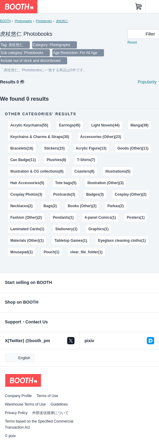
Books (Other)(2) (82, 206)
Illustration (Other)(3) (105, 183)
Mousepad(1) (21, 252)
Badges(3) (95, 194)
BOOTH (5, 21)
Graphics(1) (98, 229)
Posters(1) (136, 217)
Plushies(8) (56, 160)
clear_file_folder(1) (86, 252)
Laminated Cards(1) (27, 229)
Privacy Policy (16, 413)
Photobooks (44, 21)
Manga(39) (139, 125)
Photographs (23, 21)
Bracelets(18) (21, 148)
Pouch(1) (51, 252)
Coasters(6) (84, 171)
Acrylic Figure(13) (91, 148)
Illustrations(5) (117, 171)
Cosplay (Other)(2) (130, 194)
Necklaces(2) (21, 206)
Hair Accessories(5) (27, 183)
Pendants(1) (63, 217)
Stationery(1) (66, 229)
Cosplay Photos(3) (26, 194)
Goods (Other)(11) (132, 148)
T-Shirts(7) (86, 160)
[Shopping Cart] (138, 6)
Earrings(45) (69, 125)
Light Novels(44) (105, 125)
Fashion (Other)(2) (26, 217)
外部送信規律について (50, 413)
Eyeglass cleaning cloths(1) (122, 240)
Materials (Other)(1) (27, 240)
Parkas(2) (115, 206)
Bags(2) (50, 206)
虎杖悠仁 (62, 21)
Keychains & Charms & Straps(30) (39, 137)
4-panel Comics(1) (100, 217)
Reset (132, 42)
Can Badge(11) (23, 160)
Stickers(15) (54, 148)
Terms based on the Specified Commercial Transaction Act (39, 424)
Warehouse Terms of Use (25, 404)
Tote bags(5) (65, 183)
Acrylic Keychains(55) (29, 125)
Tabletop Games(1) (71, 240)
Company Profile (18, 396)
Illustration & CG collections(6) (37, 171)
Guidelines (59, 404)
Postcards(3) (64, 194)
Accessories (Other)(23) (100, 137)
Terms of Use (47, 396)
